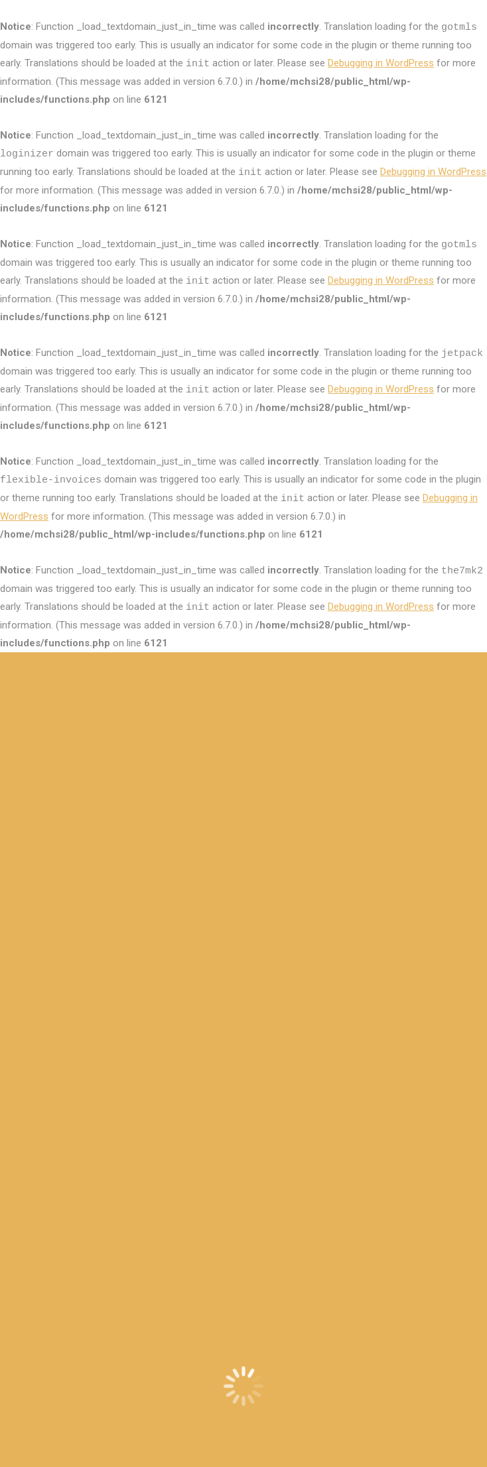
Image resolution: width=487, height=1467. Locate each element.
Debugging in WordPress (381, 63)
